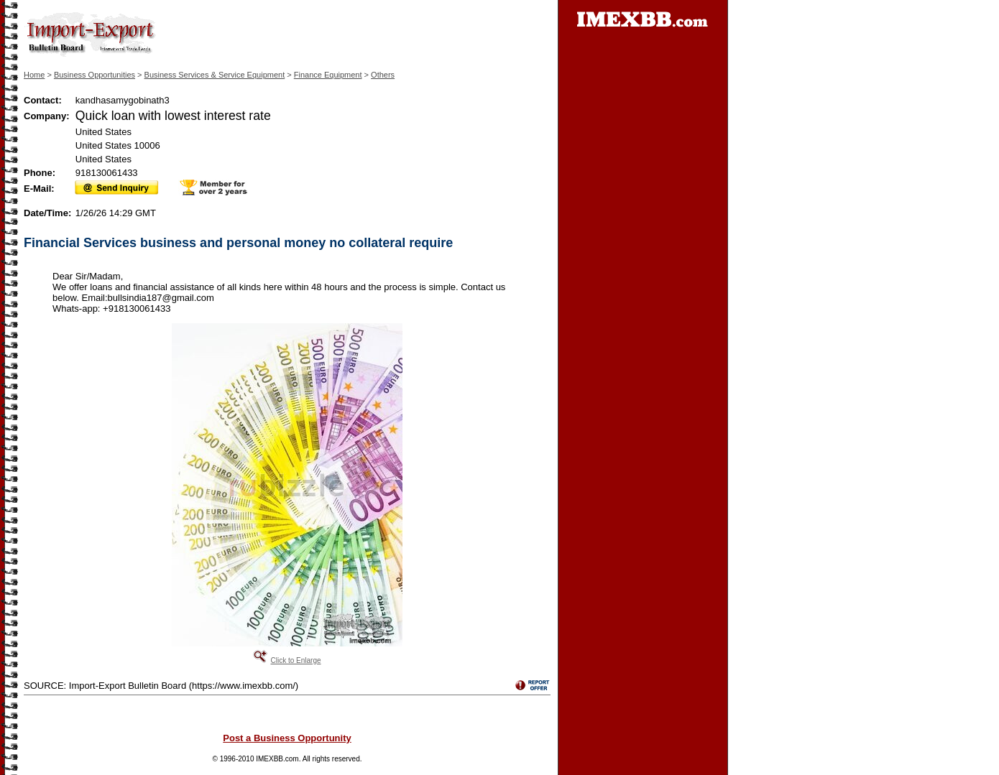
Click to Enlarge (295, 660)
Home (34, 74)
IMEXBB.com (277, 759)
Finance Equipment (328, 74)
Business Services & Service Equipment (214, 74)
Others (383, 74)
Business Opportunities (94, 74)
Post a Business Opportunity (287, 738)
